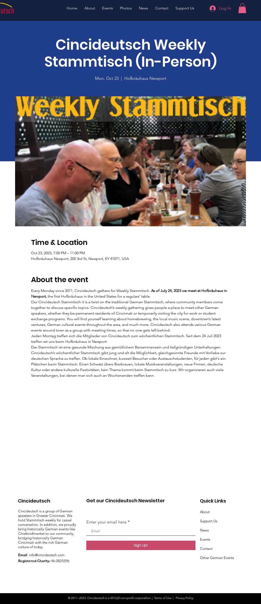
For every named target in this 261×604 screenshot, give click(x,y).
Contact (206, 548)
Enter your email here (106, 522)
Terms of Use (162, 598)
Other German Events (217, 557)
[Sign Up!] (140, 545)
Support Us (208, 521)
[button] (242, 8)
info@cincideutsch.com (47, 555)
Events (205, 539)
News (204, 530)
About (205, 512)
